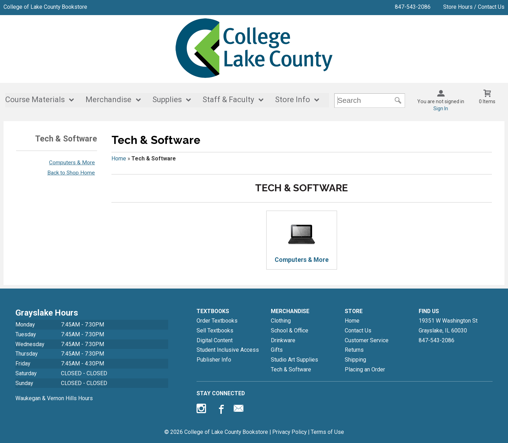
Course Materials (35, 99)
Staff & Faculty (228, 99)
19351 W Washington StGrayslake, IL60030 (448, 325)
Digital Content (215, 340)
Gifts (277, 349)
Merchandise (108, 99)
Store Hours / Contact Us (473, 7)
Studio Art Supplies (294, 359)
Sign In (440, 108)
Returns (354, 349)
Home (118, 158)
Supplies (167, 99)
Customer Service (367, 340)
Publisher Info (214, 359)
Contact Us (358, 330)
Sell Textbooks (215, 330)
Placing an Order (365, 369)
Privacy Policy (289, 432)
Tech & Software (291, 369)
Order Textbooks (217, 320)
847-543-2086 (413, 7)
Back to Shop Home (71, 173)
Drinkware (283, 340)
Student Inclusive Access (228, 349)
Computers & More (72, 162)
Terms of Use (327, 432)
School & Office (289, 330)
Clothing (281, 320)
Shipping (355, 359)
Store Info (292, 99)
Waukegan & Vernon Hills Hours (54, 398)
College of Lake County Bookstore (45, 7)
